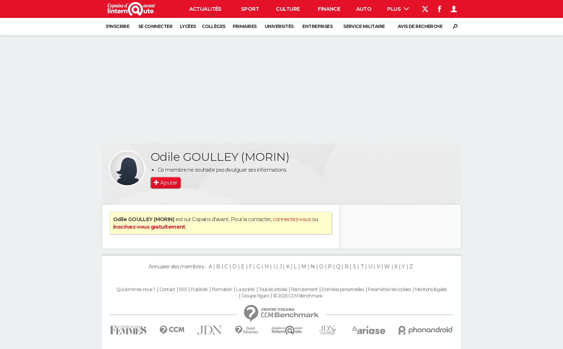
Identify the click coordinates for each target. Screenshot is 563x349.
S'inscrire (117, 26)
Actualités (205, 9)
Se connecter (155, 26)
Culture (287, 9)
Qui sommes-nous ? (135, 289)
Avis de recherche (420, 26)
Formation (222, 289)
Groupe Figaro (255, 295)
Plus (398, 9)
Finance (329, 9)
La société (245, 289)
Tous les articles (273, 289)
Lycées (188, 26)
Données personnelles (343, 289)
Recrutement (304, 289)
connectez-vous (292, 219)
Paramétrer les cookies (389, 289)
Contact (167, 289)
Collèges (213, 26)
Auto (364, 9)
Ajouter (168, 183)
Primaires (245, 26)
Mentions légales (431, 289)
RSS (183, 289)
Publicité (199, 289)
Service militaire (364, 26)
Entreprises (317, 26)
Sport (250, 9)
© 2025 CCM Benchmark (297, 295)
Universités (279, 26)
